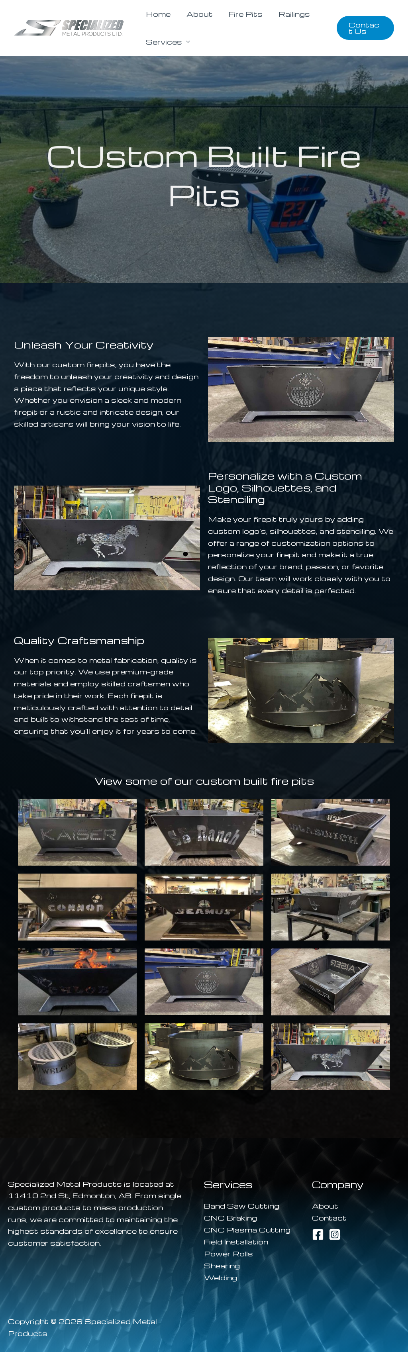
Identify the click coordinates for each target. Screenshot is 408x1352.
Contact (329, 1217)
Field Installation (236, 1241)
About (195, 13)
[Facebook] (318, 1234)
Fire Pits (238, 13)
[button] (363, 28)
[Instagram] (335, 1234)
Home (156, 13)
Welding (220, 1276)
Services (162, 41)
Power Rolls (228, 1252)
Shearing (222, 1264)
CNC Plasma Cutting (247, 1229)
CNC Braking (230, 1217)
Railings (283, 13)
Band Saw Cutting (241, 1205)
